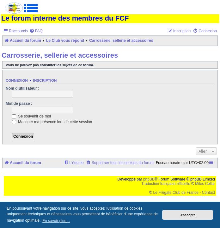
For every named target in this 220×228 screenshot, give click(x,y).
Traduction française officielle (165, 183)
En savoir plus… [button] (56, 220)
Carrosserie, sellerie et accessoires (60, 55)
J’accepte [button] (187, 215)
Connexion (17, 80)
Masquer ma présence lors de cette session (52, 122)
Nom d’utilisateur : (22, 88)
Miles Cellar (205, 183)
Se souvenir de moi (31, 116)
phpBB (149, 179)
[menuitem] (36, 31)
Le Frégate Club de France (176, 192)
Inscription (45, 80)
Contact (208, 192)
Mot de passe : (19, 103)
